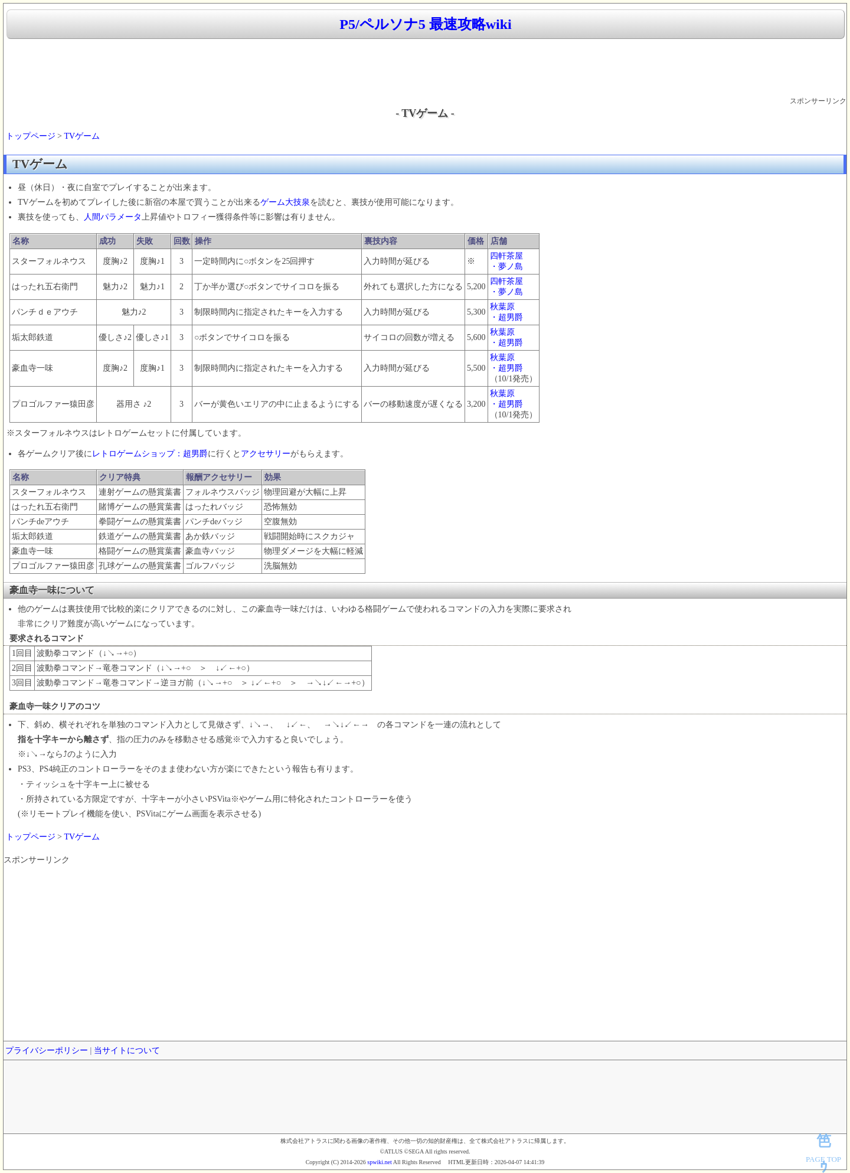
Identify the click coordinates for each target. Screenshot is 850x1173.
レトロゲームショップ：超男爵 (150, 453)
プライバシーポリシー (46, 1050)
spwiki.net (379, 1162)
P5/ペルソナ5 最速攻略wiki (425, 24)
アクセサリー (265, 453)
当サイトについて (127, 1050)
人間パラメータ (113, 217)
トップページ (30, 136)
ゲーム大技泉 (285, 202)
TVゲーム (82, 136)
